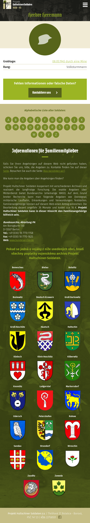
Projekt (22, 4)
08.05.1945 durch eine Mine (69, 61)
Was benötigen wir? (54, 170)
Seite (6, 170)
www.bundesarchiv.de (22, 240)
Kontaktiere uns (41, 92)
